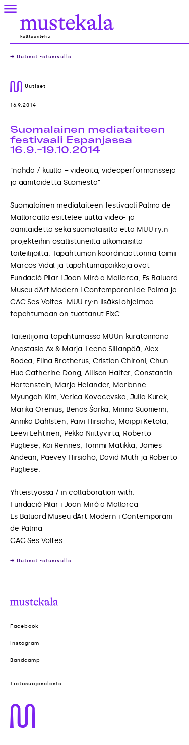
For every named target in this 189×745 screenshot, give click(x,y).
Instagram (24, 643)
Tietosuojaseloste (36, 684)
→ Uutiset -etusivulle (41, 57)
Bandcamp (25, 660)
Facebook (24, 626)
